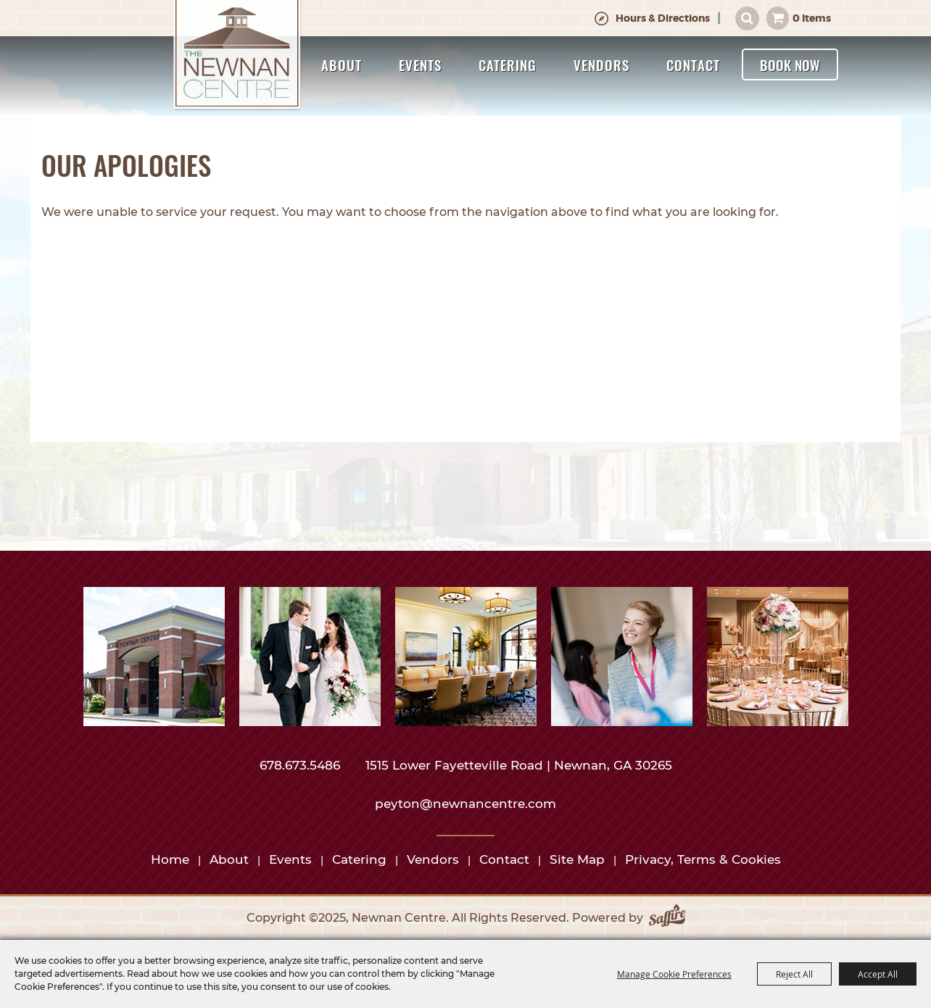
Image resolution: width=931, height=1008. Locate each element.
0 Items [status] (812, 18)
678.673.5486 (302, 765)
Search (747, 18)
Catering (508, 64)
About (341, 64)
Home (170, 859)
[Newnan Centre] (238, 56)
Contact (693, 64)
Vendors (601, 64)
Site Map (577, 859)
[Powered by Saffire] (667, 918)
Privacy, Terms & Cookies (703, 859)
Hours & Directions (663, 18)
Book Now (790, 64)
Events (420, 64)
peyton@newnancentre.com (465, 803)
